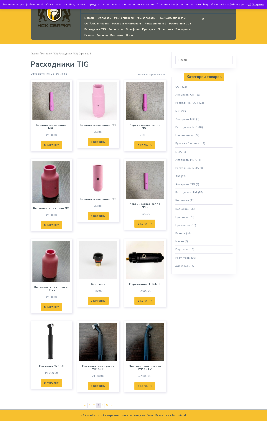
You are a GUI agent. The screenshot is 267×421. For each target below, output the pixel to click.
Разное (89, 35)
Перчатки (182, 249)
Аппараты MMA (186, 160)
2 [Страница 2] (94, 405)
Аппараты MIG (185, 119)
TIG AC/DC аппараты (172, 18)
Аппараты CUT (185, 94)
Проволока (165, 29)
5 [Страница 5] (107, 405)
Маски (179, 241)
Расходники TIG (95, 29)
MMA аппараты (124, 18)
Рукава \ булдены (187, 143)
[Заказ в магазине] (151, 74)
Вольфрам (133, 29)
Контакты (116, 35)
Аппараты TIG (185, 184)
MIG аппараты (146, 18)
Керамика (182, 200)
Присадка (148, 29)
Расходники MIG (156, 23)
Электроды (183, 29)
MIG (177, 111)
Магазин (89, 18)
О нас (129, 35)
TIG (54, 53)
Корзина (102, 35)
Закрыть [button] (258, 4)
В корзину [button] (51, 145)
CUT (178, 86)
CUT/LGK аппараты (96, 23)
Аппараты (104, 18)
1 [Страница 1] (89, 405)
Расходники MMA (187, 168)
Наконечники (184, 135)
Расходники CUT (180, 23)
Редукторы (115, 29)
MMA (178, 152)
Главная (35, 53)
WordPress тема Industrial (166, 415)
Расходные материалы (127, 23)
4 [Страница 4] (102, 405)
